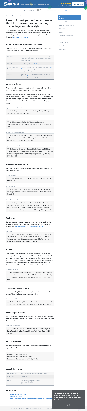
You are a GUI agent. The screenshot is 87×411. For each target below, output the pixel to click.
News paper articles (65, 39)
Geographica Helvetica (18, 394)
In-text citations (63, 42)
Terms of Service (51, 409)
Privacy (41, 409)
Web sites (62, 29)
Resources (15, 16)
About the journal (64, 46)
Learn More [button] (65, 400)
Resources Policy (16, 396)
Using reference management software (67, 17)
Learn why (64, 10)
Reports (61, 32)
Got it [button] (68, 405)
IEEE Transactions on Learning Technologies (29, 226)
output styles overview (39, 64)
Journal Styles (24, 16)
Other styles (62, 49)
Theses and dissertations (66, 35)
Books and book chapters (66, 25)
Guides (8, 16)
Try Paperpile (78, 4)
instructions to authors (20, 37)
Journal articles (63, 22)
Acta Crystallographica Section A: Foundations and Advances (31, 399)
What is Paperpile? (31, 409)
